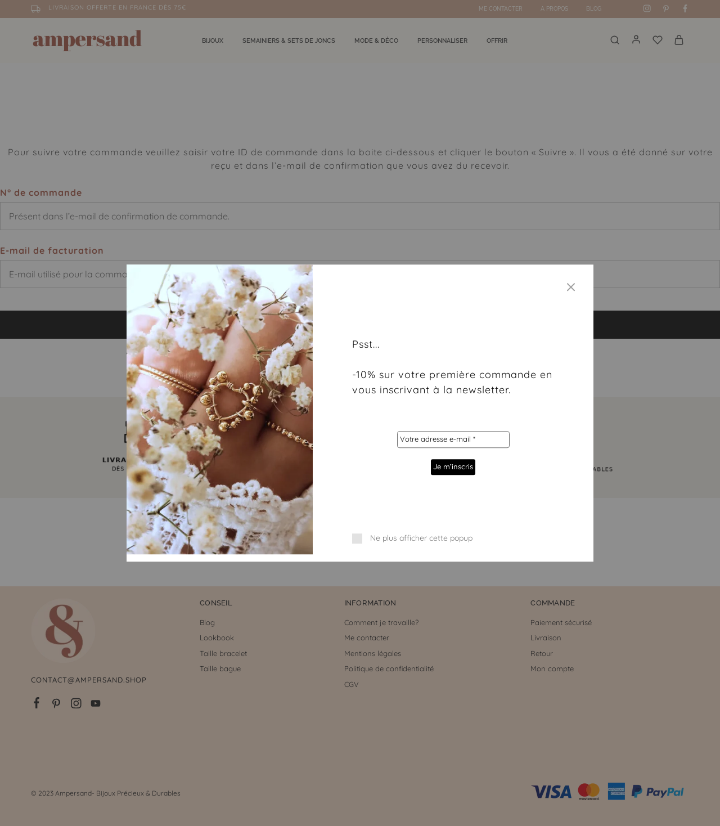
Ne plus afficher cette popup (421, 538)
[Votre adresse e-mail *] (453, 439)
